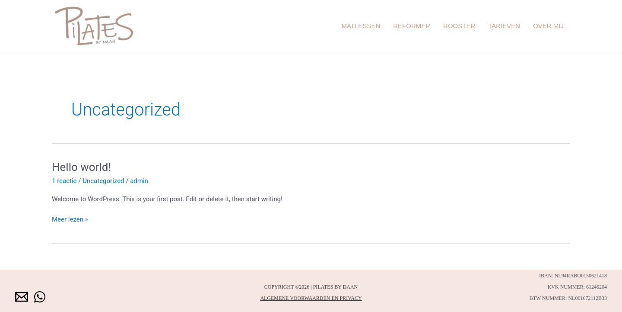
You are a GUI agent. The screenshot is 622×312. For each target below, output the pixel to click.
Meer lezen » (70, 218)
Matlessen (360, 25)
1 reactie (64, 181)
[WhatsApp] (39, 296)
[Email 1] (21, 296)
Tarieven (504, 25)
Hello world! (81, 167)
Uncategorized (103, 181)
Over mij (548, 25)
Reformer (411, 25)
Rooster (459, 25)
